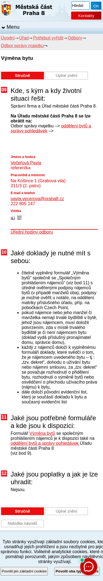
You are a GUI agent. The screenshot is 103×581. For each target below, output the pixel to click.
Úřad (24, 38)
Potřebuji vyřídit (48, 38)
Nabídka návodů (22, 523)
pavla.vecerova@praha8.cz (37, 198)
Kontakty (86, 15)
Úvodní (8, 38)
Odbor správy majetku (22, 45)
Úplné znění (66, 75)
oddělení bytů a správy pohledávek (45, 443)
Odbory (75, 38)
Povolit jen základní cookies (24, 571)
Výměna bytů (42, 433)
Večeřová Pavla (26, 162)
